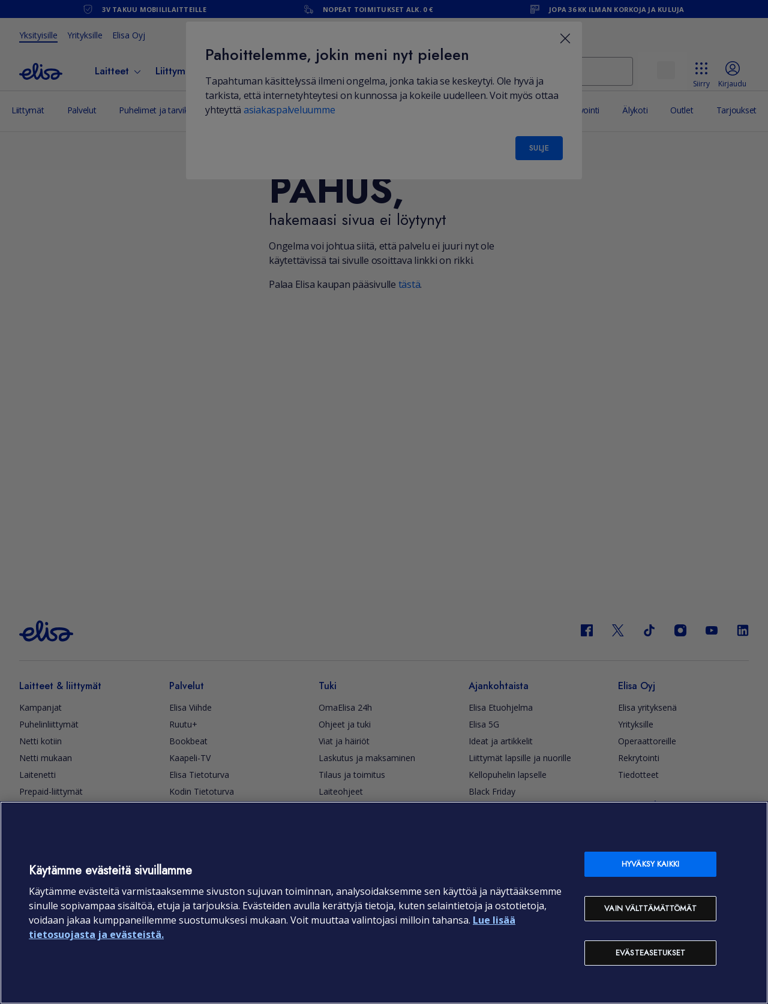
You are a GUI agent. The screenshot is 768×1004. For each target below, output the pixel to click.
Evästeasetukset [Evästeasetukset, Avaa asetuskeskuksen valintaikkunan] (650, 952)
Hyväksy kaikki (650, 864)
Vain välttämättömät (650, 908)
